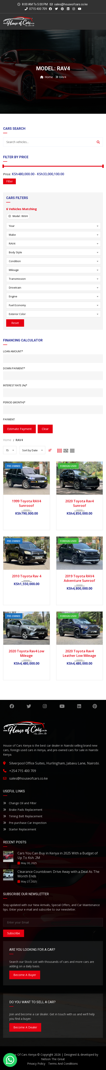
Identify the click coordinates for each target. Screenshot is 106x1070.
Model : (18, 216)
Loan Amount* (13, 351)
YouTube (62, 706)
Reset (15, 323)
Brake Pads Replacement (22, 810)
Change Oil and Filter (19, 803)
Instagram (45, 706)
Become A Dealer (25, 1027)
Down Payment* (14, 368)
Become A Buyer (24, 975)
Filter (9, 181)
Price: (7, 174)
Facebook (11, 706)
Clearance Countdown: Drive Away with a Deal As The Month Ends (58, 873)
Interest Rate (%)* (15, 385)
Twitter (29, 706)
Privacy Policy (36, 1063)
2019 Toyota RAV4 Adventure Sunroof (79, 578)
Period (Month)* (14, 402)
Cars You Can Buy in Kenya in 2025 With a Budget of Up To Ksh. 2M (57, 855)
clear (45, 429)
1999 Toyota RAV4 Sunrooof (26, 503)
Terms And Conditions (63, 1063)
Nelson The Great (53, 1059)
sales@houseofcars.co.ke (71, 4)
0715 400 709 (36, 8)
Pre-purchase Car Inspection (25, 823)
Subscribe (13, 933)
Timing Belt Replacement (22, 816)
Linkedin (79, 706)
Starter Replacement (19, 829)
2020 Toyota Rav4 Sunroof (79, 503)
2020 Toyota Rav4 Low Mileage (26, 653)
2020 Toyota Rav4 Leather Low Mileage (79, 653)
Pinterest (95, 706)
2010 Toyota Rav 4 (26, 576)
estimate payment (19, 429)
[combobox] (53, 225)
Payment (9, 419)
